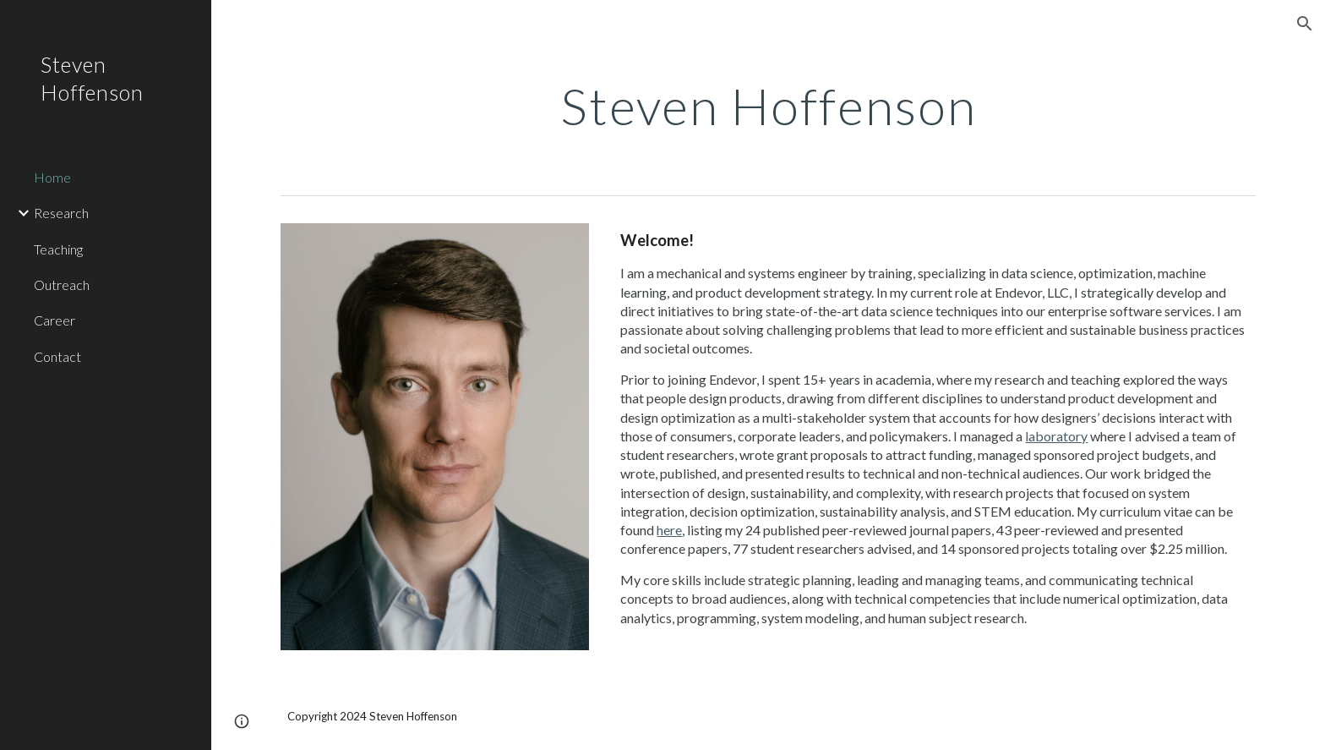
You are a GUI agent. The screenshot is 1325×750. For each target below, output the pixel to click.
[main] (768, 105)
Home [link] (52, 177)
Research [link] (61, 213)
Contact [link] (57, 356)
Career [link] (54, 320)
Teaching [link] (58, 249)
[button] (1304, 23)
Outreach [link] (62, 284)
